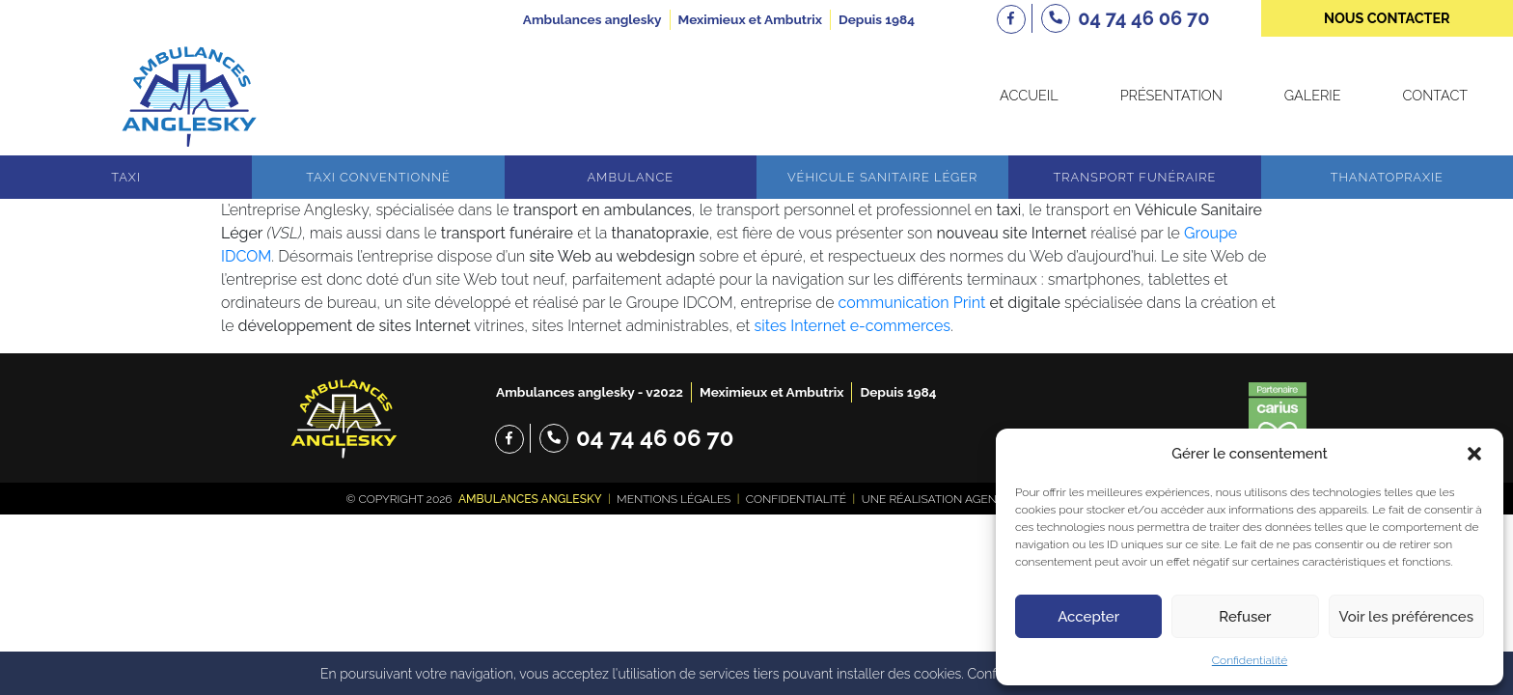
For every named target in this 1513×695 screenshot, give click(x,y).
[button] (1474, 453)
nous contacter (1387, 18)
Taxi (126, 177)
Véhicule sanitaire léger (882, 177)
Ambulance (630, 177)
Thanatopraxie (1387, 177)
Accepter (1088, 617)
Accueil (1029, 95)
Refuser (1245, 617)
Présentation (1171, 95)
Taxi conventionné (378, 177)
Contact (1435, 95)
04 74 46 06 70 (655, 438)
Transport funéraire (1135, 177)
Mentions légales (673, 499)
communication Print (912, 302)
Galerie (1312, 95)
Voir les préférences (1406, 617)
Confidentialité (1249, 660)
